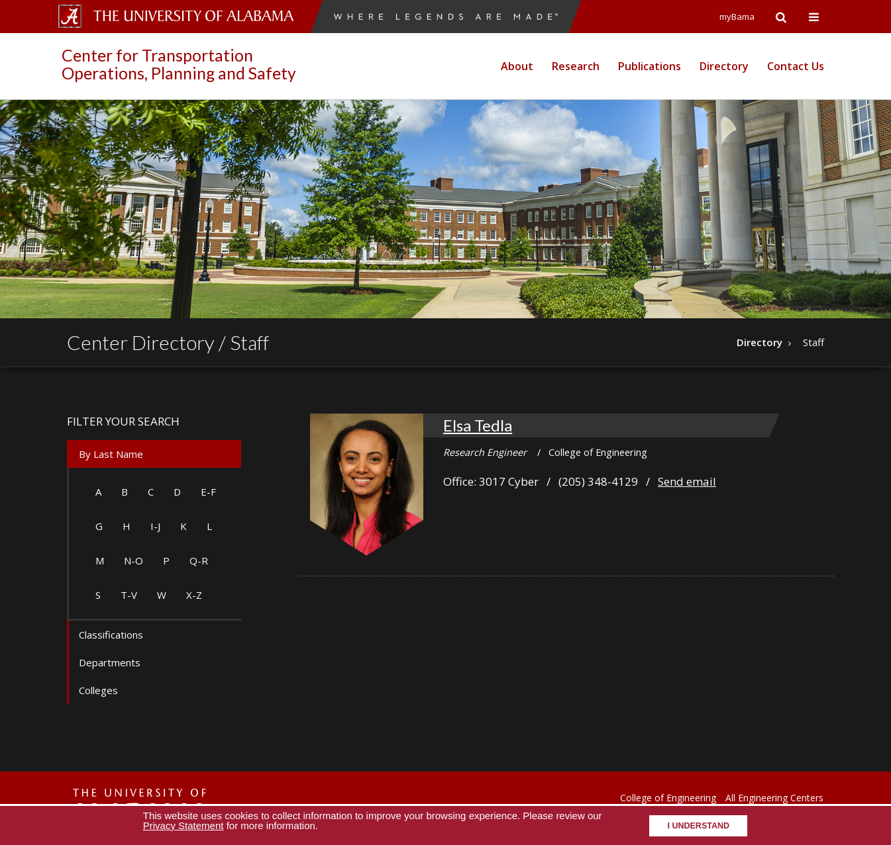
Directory (724, 66)
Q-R (198, 560)
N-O (133, 560)
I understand (698, 825)
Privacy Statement (183, 825)
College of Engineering (668, 797)
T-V (129, 594)
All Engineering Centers (774, 797)
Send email (687, 481)
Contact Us (795, 66)
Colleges (98, 690)
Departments (109, 662)
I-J (155, 526)
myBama (737, 16)
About (517, 66)
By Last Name (111, 454)
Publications (649, 66)
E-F (208, 491)
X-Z (194, 594)
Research (576, 66)
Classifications (111, 634)
